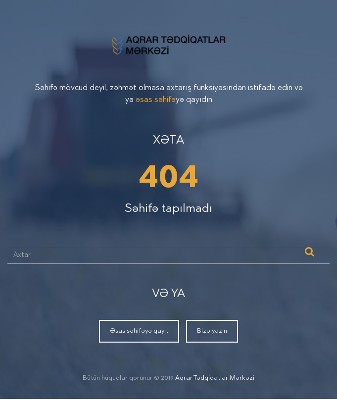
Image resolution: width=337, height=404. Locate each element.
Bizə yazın (212, 331)
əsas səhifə (156, 100)
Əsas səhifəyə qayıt (139, 331)
